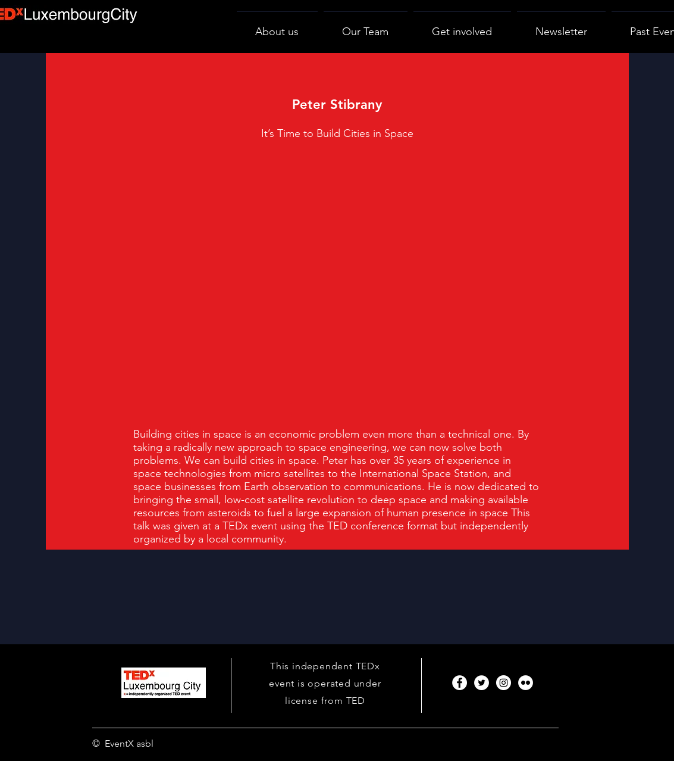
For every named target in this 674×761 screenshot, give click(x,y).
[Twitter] (481, 682)
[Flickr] (525, 682)
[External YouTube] (337, 289)
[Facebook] (459, 682)
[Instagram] (503, 682)
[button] (462, 26)
